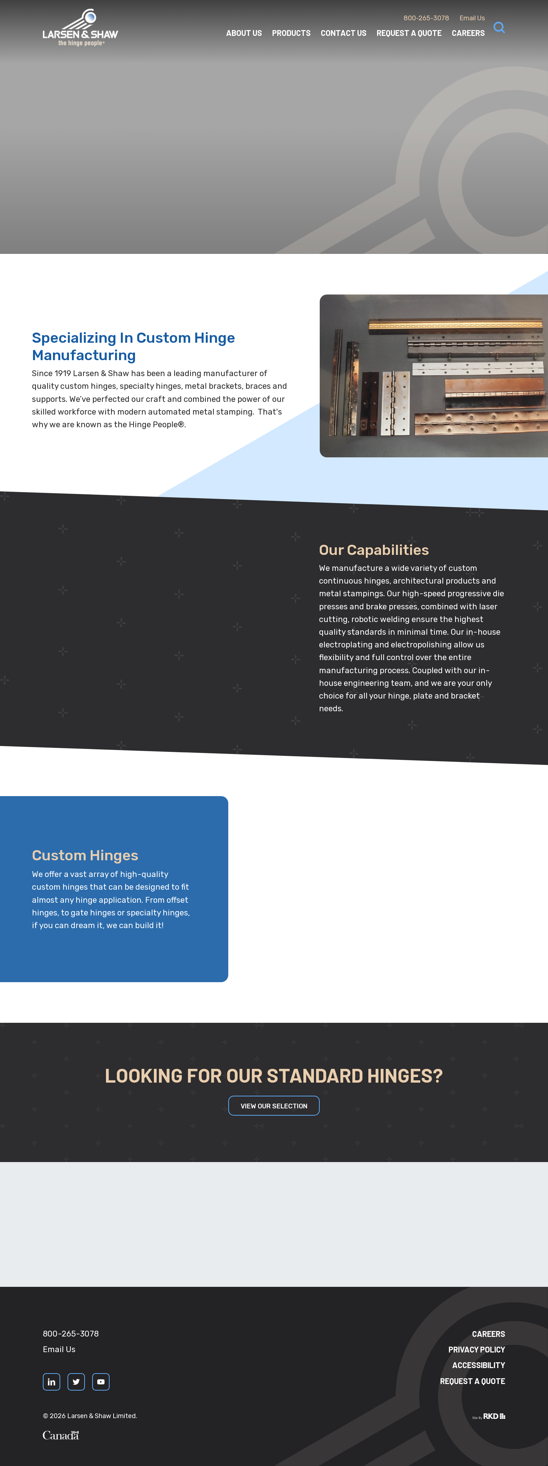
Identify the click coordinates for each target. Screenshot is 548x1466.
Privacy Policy (477, 1349)
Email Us (472, 18)
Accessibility (478, 1365)
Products (291, 32)
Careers (468, 32)
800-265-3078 (426, 18)
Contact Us (344, 32)
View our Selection (274, 1106)
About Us (244, 32)
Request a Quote (409, 32)
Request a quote (472, 1380)
